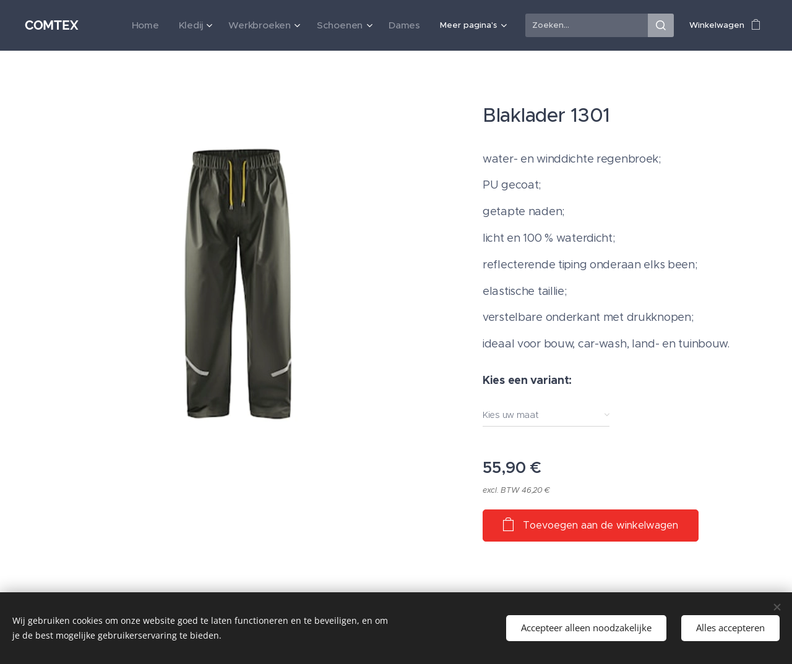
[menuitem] (119, 25)
